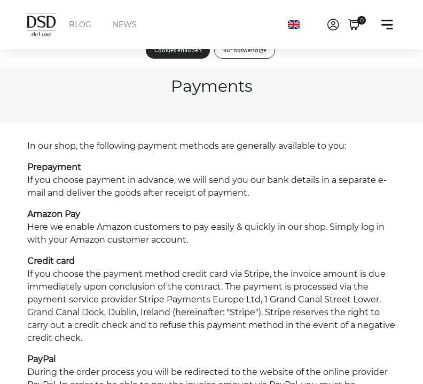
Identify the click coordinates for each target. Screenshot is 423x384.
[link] (333, 24)
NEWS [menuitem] (125, 24)
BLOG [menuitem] (80, 24)
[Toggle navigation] (387, 24)
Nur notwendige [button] (244, 50)
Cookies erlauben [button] (178, 50)
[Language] (303, 24)
